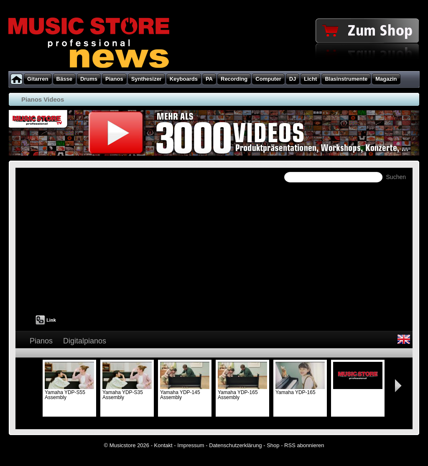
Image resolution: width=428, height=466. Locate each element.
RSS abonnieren (304, 445)
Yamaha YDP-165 (300, 389)
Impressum (190, 445)
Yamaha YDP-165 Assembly (242, 392)
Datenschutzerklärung (235, 445)
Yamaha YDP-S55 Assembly (69, 392)
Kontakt (163, 445)
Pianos (41, 341)
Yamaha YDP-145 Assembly (184, 392)
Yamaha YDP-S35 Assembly (127, 392)
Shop (273, 445)
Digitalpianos (84, 341)
